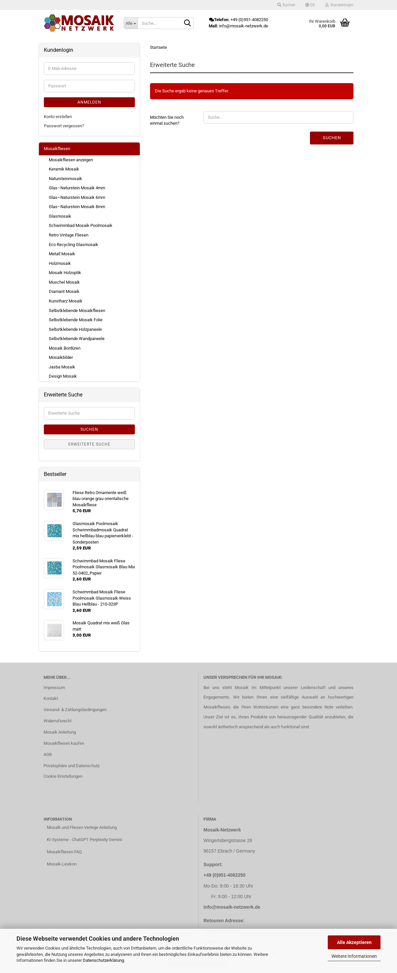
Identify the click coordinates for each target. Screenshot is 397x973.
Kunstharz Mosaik (65, 300)
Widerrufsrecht (58, 720)
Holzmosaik (60, 263)
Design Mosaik (63, 376)
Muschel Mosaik (64, 282)
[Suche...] (130, 23)
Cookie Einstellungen (63, 776)
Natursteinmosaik (65, 178)
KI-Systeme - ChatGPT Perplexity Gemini (84, 839)
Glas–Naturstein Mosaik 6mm (77, 197)
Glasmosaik (60, 216)
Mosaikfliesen (57, 148)
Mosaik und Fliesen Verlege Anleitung (82, 827)
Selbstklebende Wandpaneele (77, 338)
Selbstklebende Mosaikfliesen (77, 310)
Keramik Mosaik (64, 169)
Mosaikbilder (61, 357)
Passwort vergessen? (64, 125)
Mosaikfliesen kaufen (64, 743)
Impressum (54, 687)
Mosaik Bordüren (64, 348)
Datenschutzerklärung (103, 960)
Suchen (332, 137)
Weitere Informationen (354, 956)
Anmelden (89, 102)
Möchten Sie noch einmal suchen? (167, 120)
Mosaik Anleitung (60, 732)
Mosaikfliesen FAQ (64, 851)
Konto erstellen (58, 116)
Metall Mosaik (62, 253)
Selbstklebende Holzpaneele (75, 329)
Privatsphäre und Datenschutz (72, 765)
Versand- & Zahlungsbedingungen (75, 709)
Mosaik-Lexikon (61, 864)
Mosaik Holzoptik (65, 272)
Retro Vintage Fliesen (68, 235)
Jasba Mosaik (62, 366)
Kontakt (51, 698)
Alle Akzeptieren (354, 942)
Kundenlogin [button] (339, 5)
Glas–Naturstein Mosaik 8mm (77, 206)
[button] (310, 5)
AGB (48, 754)
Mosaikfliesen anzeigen (71, 159)
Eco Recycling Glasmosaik (73, 244)
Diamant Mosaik (64, 291)
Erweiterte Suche (89, 444)
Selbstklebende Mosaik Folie (76, 319)
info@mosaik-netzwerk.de (231, 907)
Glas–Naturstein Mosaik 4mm (77, 187)
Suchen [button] (286, 5)
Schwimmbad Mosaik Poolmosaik (80, 225)
